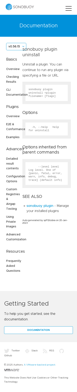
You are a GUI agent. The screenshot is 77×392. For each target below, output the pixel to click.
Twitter (12, 350)
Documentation (38, 330)
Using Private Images (11, 221)
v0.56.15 (14, 46)
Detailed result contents (12, 163)
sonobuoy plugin (39, 205)
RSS (48, 350)
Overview (13, 69)
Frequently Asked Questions (13, 266)
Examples (13, 137)
